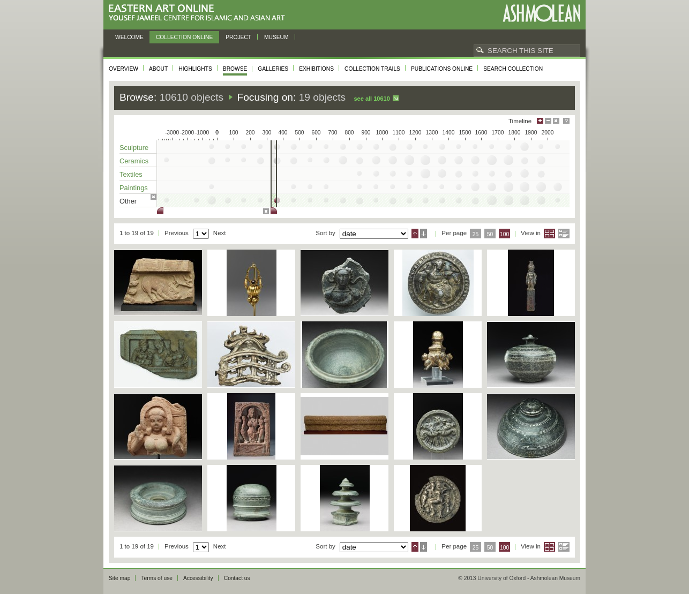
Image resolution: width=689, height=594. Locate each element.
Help (566, 121)
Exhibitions (316, 69)
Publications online (442, 69)
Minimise (548, 121)
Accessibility (198, 578)
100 (504, 234)
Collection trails (372, 69)
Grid (549, 233)
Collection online (184, 37)
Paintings (133, 188)
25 (476, 234)
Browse (235, 69)
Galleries (273, 69)
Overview (123, 69)
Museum (276, 37)
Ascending (414, 233)
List (564, 233)
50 (490, 234)
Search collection (513, 69)
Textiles (131, 174)
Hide (556, 121)
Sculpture (133, 148)
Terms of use (157, 578)
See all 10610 (372, 98)
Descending (423, 233)
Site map (119, 578)
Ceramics (133, 161)
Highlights (195, 69)
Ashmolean (541, 13)
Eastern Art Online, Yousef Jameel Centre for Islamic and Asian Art (199, 13)
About (158, 69)
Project (238, 37)
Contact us (237, 578)
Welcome (129, 37)
